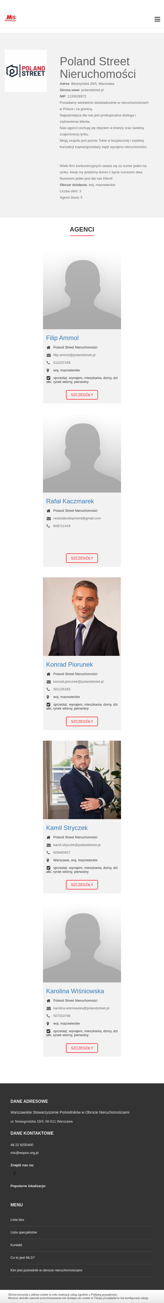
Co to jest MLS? (22, 1258)
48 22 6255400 (21, 1145)
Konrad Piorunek (69, 664)
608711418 (58, 526)
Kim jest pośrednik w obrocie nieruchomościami (46, 1270)
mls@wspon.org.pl (24, 1153)
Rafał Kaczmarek (70, 501)
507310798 (58, 1016)
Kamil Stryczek (67, 827)
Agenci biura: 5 (71, 197)
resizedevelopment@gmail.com (73, 518)
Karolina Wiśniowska (75, 991)
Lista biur (17, 1220)
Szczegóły (82, 395)
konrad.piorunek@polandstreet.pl (74, 682)
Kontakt (16, 1245)
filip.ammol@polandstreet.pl (70, 355)
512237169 (58, 363)
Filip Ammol (62, 337)
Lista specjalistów (23, 1232)
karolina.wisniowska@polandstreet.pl (77, 1008)
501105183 (58, 689)
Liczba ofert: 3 (70, 191)
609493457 (58, 852)
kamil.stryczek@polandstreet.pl (73, 845)
